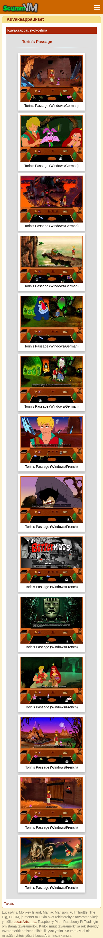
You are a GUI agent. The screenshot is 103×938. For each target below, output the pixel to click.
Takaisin (10, 903)
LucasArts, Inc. (24, 922)
